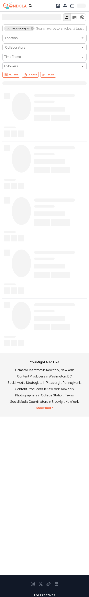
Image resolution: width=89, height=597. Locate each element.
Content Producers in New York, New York (44, 389)
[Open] (82, 38)
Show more (44, 408)
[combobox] (60, 28)
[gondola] (15, 5)
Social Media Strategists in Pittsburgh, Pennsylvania (44, 382)
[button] (19, 28)
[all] (82, 17)
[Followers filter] (44, 66)
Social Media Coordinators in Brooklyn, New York (44, 401)
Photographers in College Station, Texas (44, 395)
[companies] (74, 17)
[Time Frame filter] (44, 57)
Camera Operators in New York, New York (44, 370)
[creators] (67, 17)
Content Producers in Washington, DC (44, 376)
